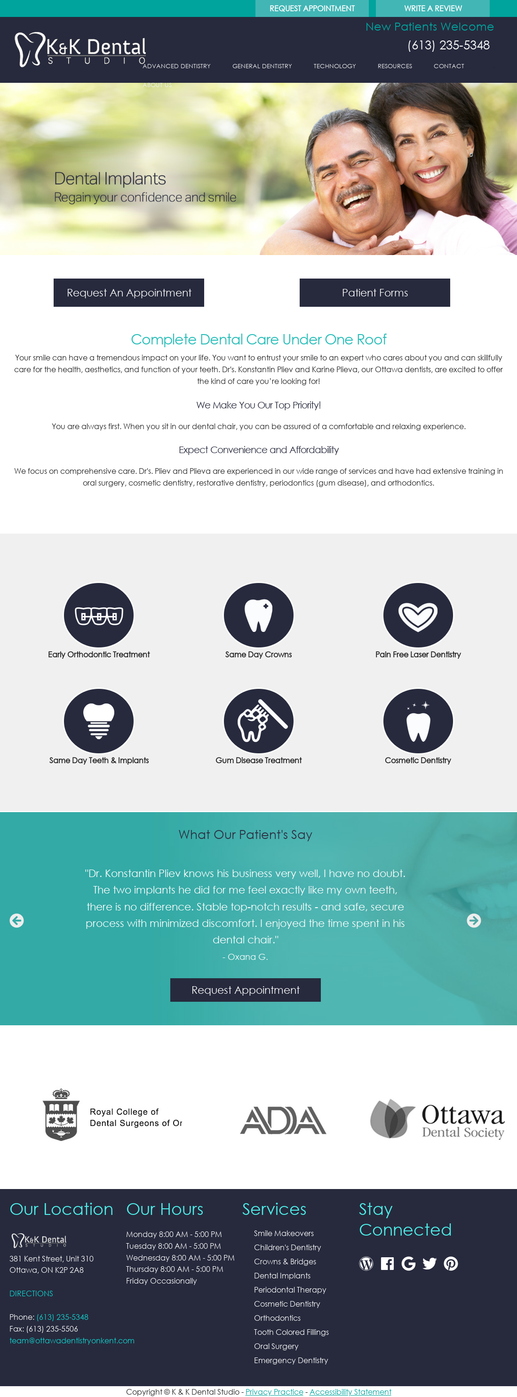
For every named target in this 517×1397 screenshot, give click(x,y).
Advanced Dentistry (177, 66)
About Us (157, 85)
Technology (335, 66)
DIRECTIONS (31, 1293)
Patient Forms (375, 292)
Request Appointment (312, 8)
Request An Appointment (129, 292)
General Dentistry (262, 66)
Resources (395, 66)
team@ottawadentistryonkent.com (72, 1340)
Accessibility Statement (350, 1392)
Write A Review (433, 8)
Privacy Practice (274, 1392)
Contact (449, 66)
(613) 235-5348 (447, 44)
